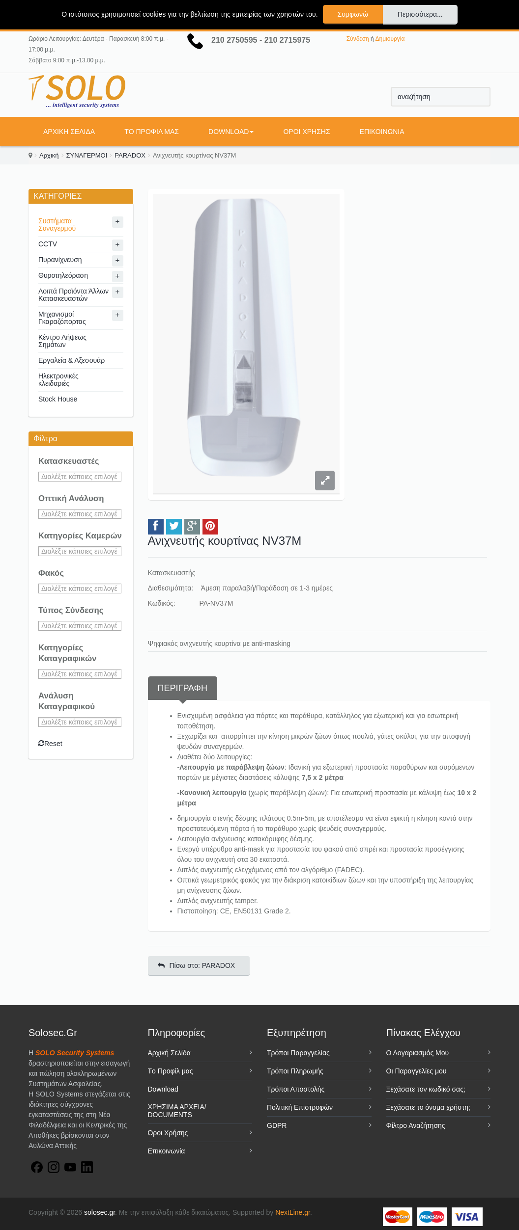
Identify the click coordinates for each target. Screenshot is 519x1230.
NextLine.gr (292, 1212)
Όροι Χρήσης (306, 131)
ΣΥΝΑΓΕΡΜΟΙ (87, 155)
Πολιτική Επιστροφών (300, 1107)
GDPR (277, 1125)
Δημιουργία (389, 38)
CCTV (47, 244)
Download (231, 131)
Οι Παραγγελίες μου (416, 1071)
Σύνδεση (357, 38)
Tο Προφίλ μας (151, 131)
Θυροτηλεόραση (63, 275)
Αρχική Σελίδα (69, 131)
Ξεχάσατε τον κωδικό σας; (425, 1089)
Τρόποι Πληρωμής (295, 1071)
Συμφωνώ (353, 14)
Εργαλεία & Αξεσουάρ (71, 360)
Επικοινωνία (382, 131)
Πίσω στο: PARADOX (196, 965)
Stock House (57, 399)
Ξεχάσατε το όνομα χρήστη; (428, 1107)
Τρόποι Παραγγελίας (298, 1053)
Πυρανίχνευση (60, 260)
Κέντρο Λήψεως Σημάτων (62, 340)
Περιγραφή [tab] (182, 688)
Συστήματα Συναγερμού (57, 224)
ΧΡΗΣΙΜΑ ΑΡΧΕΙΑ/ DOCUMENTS (177, 1111)
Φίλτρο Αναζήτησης (415, 1125)
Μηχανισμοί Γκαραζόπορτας (62, 317)
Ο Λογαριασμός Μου (417, 1053)
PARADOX (130, 155)
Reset (50, 744)
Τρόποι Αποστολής (295, 1089)
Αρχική (49, 155)
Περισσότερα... (420, 14)
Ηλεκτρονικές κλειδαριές (58, 379)
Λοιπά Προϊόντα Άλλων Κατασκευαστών (73, 294)
